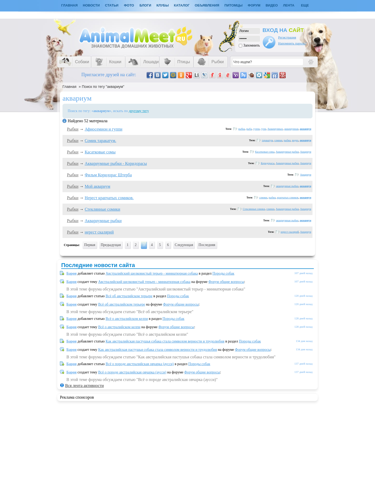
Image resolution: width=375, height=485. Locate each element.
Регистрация (287, 37)
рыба (249, 128)
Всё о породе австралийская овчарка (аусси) (140, 364)
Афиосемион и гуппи (103, 129)
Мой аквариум (97, 186)
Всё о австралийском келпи (127, 319)
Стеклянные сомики (102, 209)
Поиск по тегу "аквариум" (103, 87)
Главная (69, 87)
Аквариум (305, 151)
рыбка (241, 128)
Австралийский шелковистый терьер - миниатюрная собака (152, 273)
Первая (89, 245)
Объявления (207, 5)
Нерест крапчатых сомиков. (109, 198)
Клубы (163, 5)
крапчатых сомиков (287, 197)
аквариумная (291, 128)
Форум (254, 5)
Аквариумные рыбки (287, 151)
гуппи (256, 128)
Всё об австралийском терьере (129, 296)
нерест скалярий (99, 232)
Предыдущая (111, 245)
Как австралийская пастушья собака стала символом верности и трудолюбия (165, 341)
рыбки (287, 140)
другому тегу (139, 111)
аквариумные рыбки (287, 186)
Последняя (206, 245)
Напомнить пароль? (292, 43)
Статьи (111, 5)
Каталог (182, 5)
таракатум (267, 140)
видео (295, 140)
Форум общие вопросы (226, 282)
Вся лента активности (84, 385)
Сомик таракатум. (100, 140)
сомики (278, 140)
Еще (305, 5)
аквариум (305, 128)
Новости (91, 5)
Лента (289, 5)
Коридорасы (267, 163)
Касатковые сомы (100, 152)
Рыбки (72, 129)
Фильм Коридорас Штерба (108, 175)
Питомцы (233, 5)
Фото (129, 5)
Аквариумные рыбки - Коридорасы (116, 163)
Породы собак (223, 273)
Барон (71, 273)
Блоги (145, 5)
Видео (272, 5)
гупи (263, 128)
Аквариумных (275, 128)
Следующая (184, 245)
